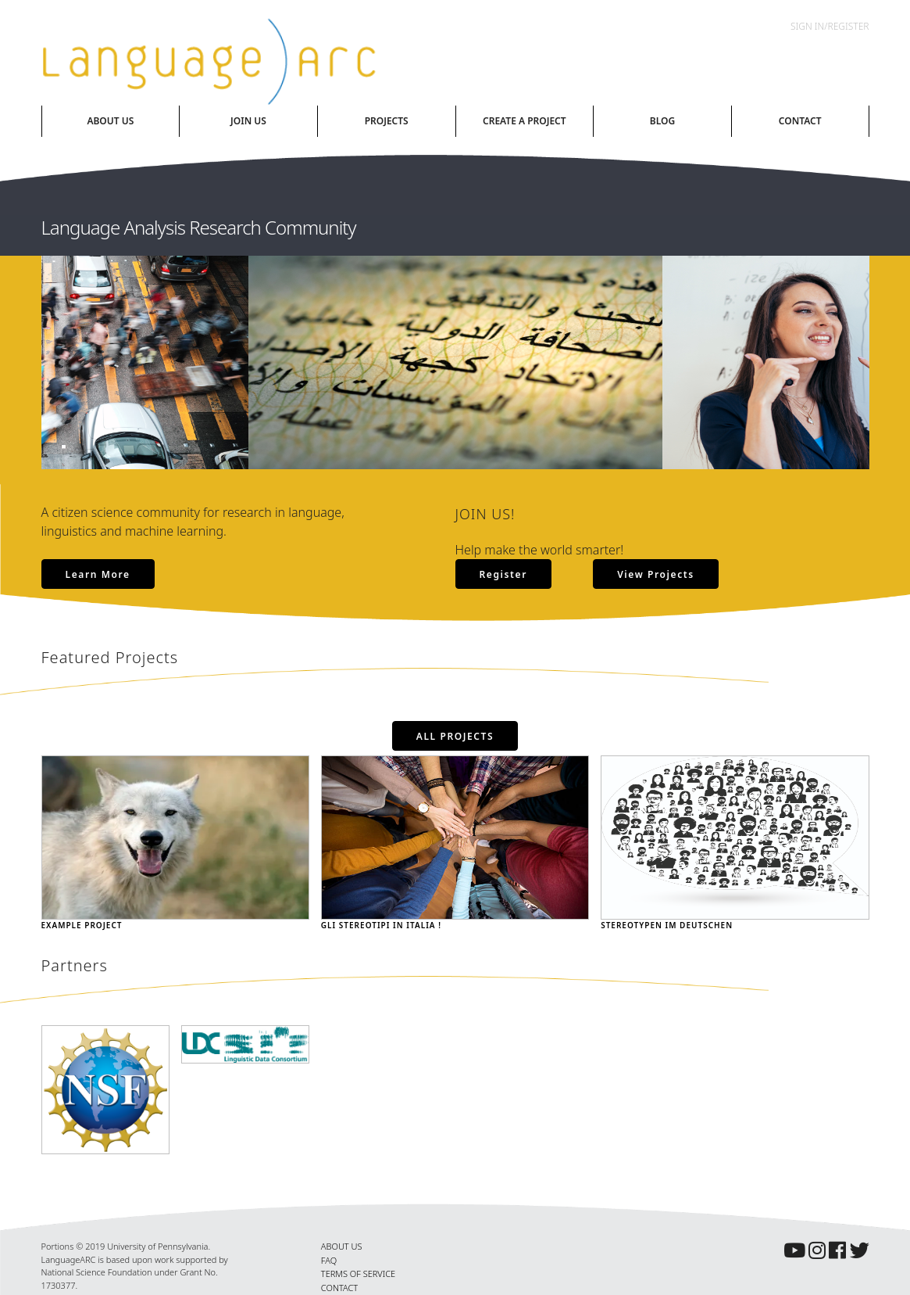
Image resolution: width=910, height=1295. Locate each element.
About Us (110, 120)
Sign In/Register (829, 26)
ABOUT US (341, 1246)
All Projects (455, 736)
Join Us (248, 120)
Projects (387, 120)
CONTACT (339, 1287)
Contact (800, 120)
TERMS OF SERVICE (358, 1273)
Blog (662, 120)
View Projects (655, 574)
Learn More (98, 574)
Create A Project (524, 120)
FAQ (329, 1260)
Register (503, 574)
